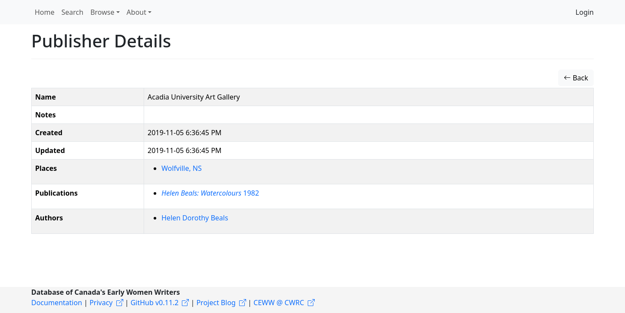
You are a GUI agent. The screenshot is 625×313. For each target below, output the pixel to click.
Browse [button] (102, 12)
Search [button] (73, 12)
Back (576, 78)
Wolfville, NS (181, 168)
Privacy (100, 302)
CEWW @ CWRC (278, 302)
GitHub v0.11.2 (155, 302)
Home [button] (45, 12)
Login (585, 12)
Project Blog (215, 302)
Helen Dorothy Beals (194, 218)
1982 (210, 193)
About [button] (136, 12)
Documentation (56, 302)
